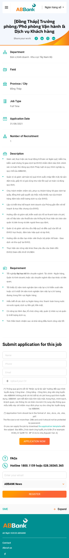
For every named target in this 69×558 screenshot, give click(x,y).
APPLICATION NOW (34, 441)
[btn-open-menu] (6, 7)
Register (34, 494)
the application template (50, 426)
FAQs (9, 458)
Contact (6, 543)
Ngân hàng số (53, 7)
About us (7, 547)
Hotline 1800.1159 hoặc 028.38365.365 (33, 465)
